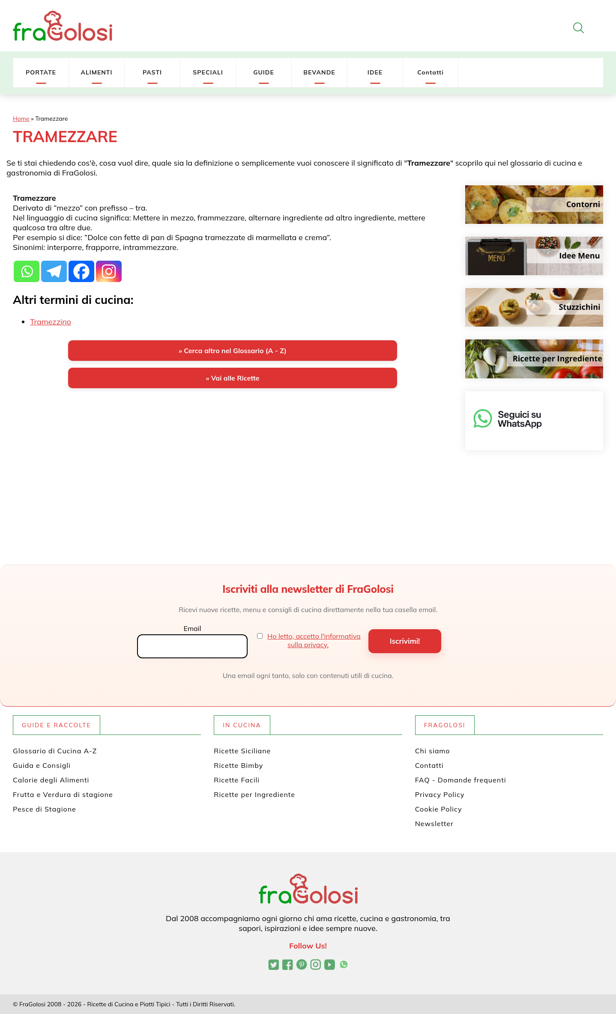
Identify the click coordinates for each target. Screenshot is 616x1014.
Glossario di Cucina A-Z (55, 750)
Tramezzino (50, 322)
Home (21, 118)
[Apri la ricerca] (578, 27)
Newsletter (434, 823)
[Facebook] (81, 271)
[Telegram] (54, 271)
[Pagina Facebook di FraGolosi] (287, 965)
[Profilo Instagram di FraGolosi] (315, 965)
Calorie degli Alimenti (51, 780)
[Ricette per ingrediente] (534, 358)
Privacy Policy (440, 794)
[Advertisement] (232, 462)
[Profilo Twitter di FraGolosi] (273, 965)
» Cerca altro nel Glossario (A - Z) (233, 350)
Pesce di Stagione (44, 809)
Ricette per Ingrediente (254, 794)
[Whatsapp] (26, 271)
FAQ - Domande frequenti (460, 780)
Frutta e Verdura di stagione (63, 794)
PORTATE (41, 72)
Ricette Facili (237, 780)
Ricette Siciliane (242, 750)
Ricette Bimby (238, 765)
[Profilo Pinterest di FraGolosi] (301, 965)
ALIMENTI (96, 72)
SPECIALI (208, 72)
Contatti (430, 72)
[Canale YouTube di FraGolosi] (329, 965)
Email (192, 628)
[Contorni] (534, 204)
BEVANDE (319, 72)
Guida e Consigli (42, 765)
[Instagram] (109, 271)
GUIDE (263, 72)
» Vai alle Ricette (232, 378)
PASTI (152, 72)
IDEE (375, 72)
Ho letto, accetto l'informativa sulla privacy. (314, 640)
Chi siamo (432, 750)
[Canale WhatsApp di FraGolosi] (343, 965)
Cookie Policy (438, 809)
